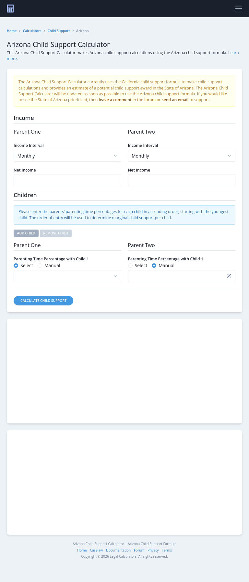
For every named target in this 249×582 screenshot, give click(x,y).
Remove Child (55, 233)
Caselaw (96, 550)
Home (12, 31)
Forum (139, 550)
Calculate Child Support (43, 300)
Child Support (59, 31)
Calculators (32, 31)
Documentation (118, 550)
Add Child (26, 233)
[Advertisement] (124, 371)
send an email (175, 99)
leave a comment (115, 99)
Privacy (153, 550)
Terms (167, 550)
